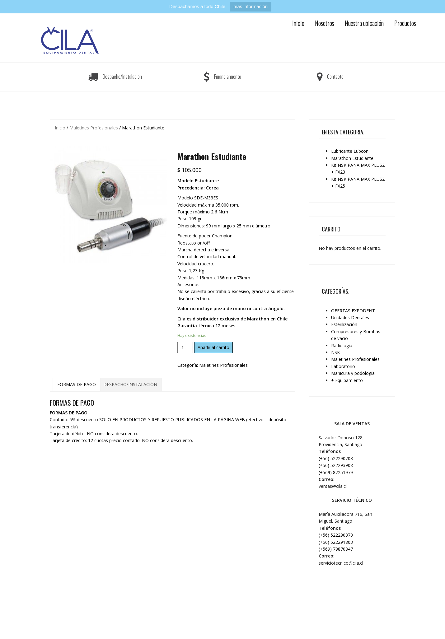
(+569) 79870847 (336, 549)
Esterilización (344, 324)
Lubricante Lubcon (349, 151)
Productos (405, 23)
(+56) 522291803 (336, 542)
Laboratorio (343, 366)
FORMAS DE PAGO (76, 384)
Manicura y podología (353, 373)
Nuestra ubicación (364, 23)
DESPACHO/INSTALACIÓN (130, 384)
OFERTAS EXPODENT (353, 311)
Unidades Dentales (350, 317)
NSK (335, 352)
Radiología (341, 345)
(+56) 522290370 (336, 535)
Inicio (298, 23)
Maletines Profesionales (93, 128)
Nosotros (324, 23)
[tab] (77, 384)
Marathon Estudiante (352, 158)
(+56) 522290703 (336, 458)
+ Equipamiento (347, 380)
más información (250, 6)
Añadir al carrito (213, 347)
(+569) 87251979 (336, 472)
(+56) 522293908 (336, 465)
